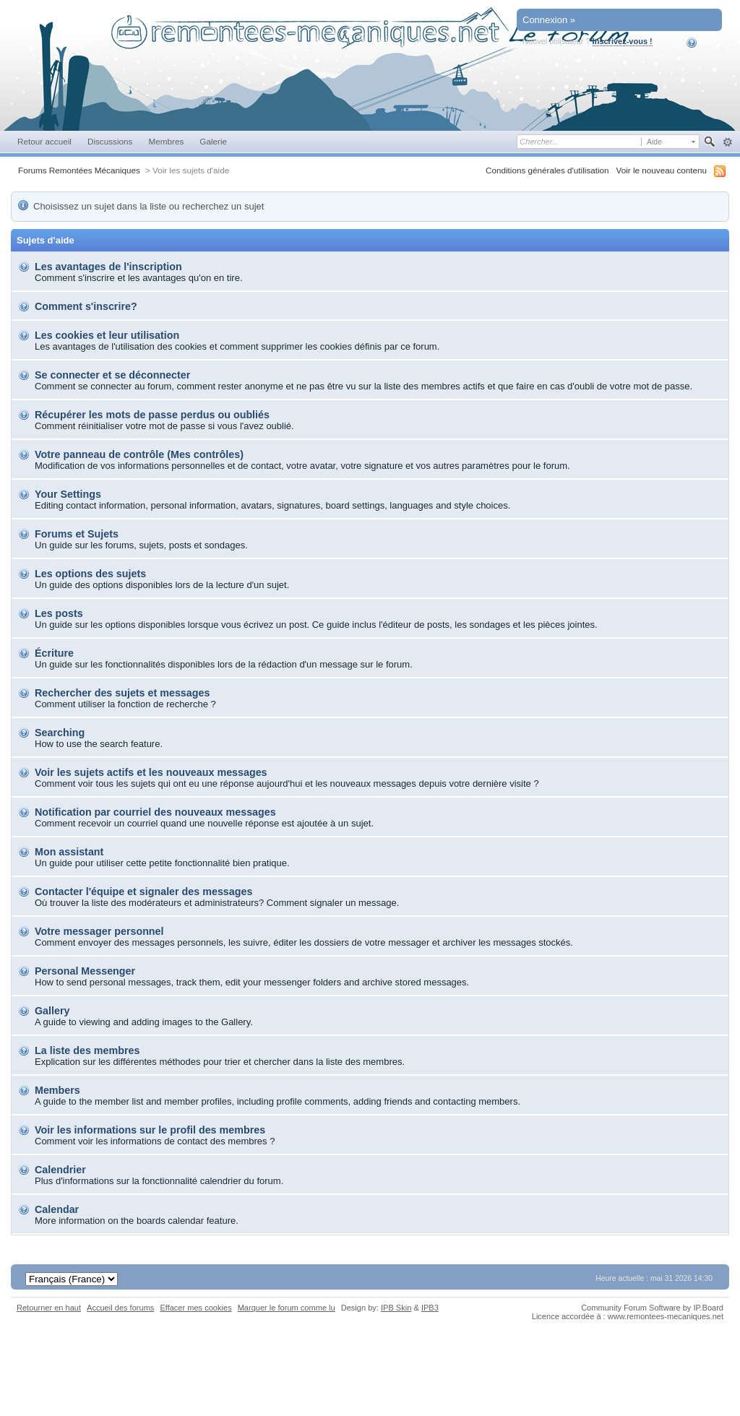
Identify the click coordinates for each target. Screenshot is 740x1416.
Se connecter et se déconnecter (112, 375)
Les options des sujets (90, 573)
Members (57, 1090)
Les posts (59, 613)
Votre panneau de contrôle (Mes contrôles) (139, 454)
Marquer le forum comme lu (286, 1307)
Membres (166, 141)
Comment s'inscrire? (86, 306)
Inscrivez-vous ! (623, 41)
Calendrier (60, 1169)
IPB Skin (396, 1307)
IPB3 (430, 1307)
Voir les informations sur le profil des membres (150, 1130)
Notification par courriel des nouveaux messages (155, 812)
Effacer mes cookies (195, 1307)
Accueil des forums (120, 1307)
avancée (727, 142)
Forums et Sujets (77, 534)
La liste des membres (87, 1050)
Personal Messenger (85, 971)
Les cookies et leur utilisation (107, 335)
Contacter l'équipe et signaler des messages (143, 891)
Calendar (57, 1209)
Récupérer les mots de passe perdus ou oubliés (152, 414)
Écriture (54, 653)
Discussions (110, 141)
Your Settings (68, 494)
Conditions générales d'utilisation (547, 170)
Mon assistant (69, 852)
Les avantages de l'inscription (108, 266)
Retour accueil (44, 141)
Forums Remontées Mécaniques (79, 170)
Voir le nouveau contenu (661, 170)
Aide (701, 42)
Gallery (52, 1010)
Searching (60, 732)
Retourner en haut (49, 1307)
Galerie (213, 141)
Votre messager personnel (99, 931)
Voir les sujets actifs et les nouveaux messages (151, 772)
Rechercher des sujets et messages (122, 693)
